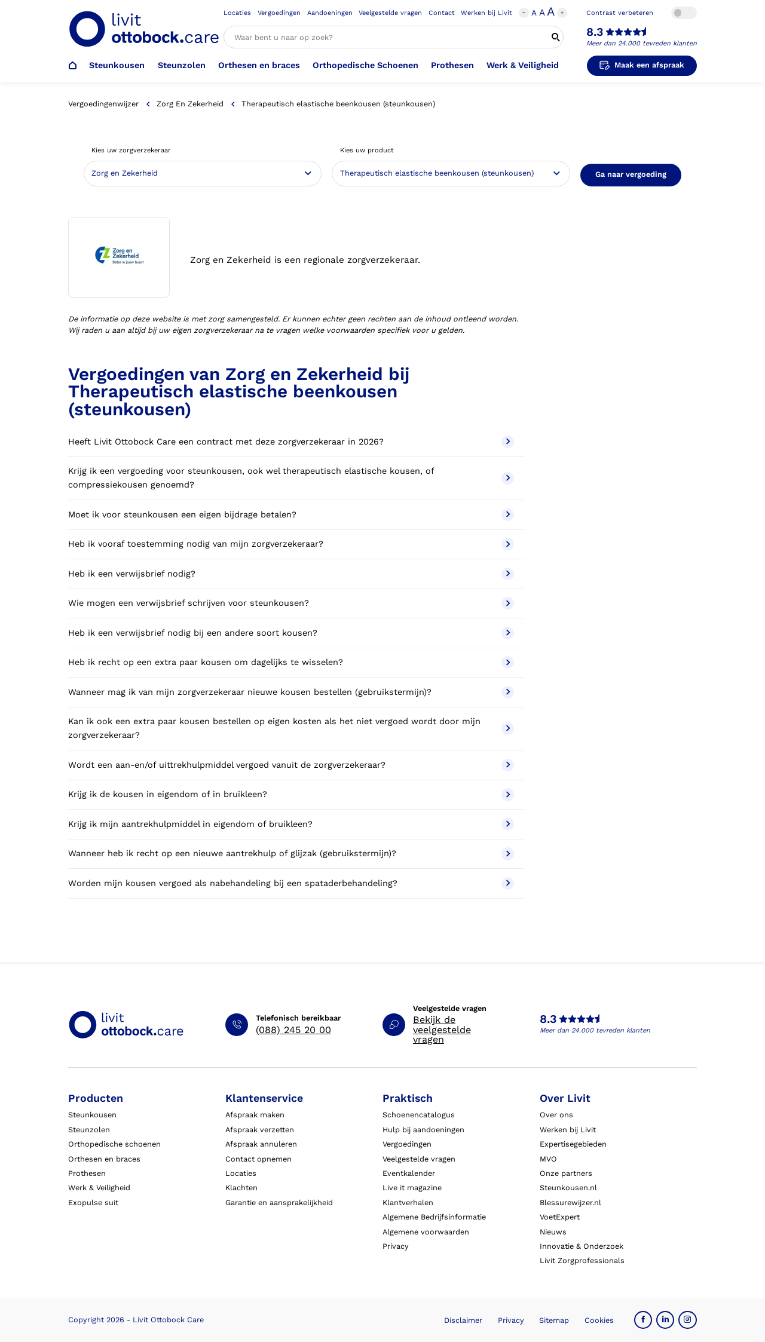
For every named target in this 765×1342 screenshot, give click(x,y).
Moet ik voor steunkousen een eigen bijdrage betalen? (291, 514)
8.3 (594, 32)
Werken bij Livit (486, 13)
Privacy (395, 1246)
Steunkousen (117, 65)
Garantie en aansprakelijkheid (279, 1202)
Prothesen (452, 65)
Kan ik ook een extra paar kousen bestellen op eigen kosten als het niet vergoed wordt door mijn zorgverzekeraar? (291, 728)
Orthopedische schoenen (114, 1143)
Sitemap (554, 1320)
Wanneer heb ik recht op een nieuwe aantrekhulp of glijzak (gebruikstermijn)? (291, 853)
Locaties (237, 13)
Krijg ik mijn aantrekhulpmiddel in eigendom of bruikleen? (291, 824)
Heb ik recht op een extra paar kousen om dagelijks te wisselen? (291, 662)
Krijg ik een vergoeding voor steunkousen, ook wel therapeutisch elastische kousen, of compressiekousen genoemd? (291, 478)
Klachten (241, 1187)
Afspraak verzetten (259, 1129)
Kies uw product (367, 150)
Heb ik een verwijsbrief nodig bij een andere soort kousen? (291, 633)
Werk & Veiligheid (522, 65)
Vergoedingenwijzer (103, 103)
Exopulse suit (93, 1202)
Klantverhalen (407, 1202)
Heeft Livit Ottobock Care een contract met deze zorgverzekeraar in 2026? (291, 442)
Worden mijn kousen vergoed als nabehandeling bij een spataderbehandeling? (291, 883)
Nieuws (553, 1231)
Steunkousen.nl (568, 1187)
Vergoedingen (279, 13)
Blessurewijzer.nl (570, 1202)
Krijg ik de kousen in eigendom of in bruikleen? (291, 794)
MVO (548, 1158)
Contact (442, 13)
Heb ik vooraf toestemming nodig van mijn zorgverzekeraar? (291, 544)
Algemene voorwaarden (425, 1231)
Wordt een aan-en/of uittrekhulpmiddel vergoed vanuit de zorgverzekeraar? (291, 765)
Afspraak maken (254, 1114)
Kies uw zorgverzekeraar (131, 150)
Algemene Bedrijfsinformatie (434, 1216)
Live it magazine (412, 1187)
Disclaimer (463, 1320)
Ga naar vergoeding (630, 174)
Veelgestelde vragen (390, 13)
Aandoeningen (330, 13)
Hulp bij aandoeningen (423, 1129)
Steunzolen (182, 65)
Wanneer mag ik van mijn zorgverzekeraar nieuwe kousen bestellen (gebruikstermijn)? (291, 692)
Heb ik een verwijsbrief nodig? (291, 574)
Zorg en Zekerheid (190, 103)
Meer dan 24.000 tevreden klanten (641, 43)
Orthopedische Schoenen (365, 65)
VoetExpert (560, 1216)
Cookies (599, 1320)
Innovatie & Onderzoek (581, 1246)
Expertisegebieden (573, 1143)
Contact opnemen (258, 1158)
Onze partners (566, 1173)
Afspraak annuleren (261, 1143)
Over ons (556, 1114)
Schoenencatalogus (418, 1114)
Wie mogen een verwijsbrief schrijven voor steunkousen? (291, 603)
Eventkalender (408, 1173)
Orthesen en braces (259, 65)
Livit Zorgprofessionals (582, 1260)
